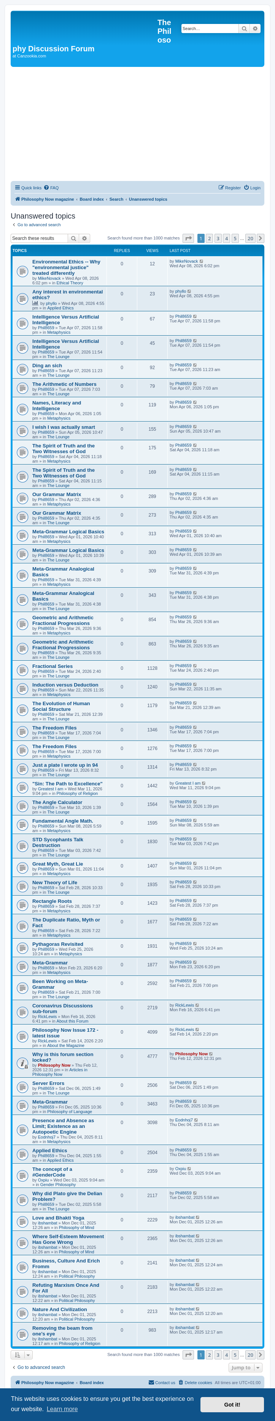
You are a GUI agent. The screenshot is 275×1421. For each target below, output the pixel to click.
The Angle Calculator (57, 802)
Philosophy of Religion (77, 793)
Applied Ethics (60, 308)
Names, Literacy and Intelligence (56, 405)
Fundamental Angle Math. (62, 821)
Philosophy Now (54, 1065)
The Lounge (58, 356)
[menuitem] (51, 187)
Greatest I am (51, 789)
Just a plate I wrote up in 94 (65, 765)
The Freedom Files (54, 728)
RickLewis (47, 1016)
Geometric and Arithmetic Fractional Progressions (63, 620)
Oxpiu (43, 1180)
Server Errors (48, 1083)
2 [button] (209, 238)
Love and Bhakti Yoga (58, 1218)
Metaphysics (58, 332)
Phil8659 (46, 327)
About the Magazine (65, 1045)
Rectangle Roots (52, 901)
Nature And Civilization (59, 1309)
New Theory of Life (54, 882)
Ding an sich (47, 365)
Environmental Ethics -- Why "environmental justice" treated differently (66, 267)
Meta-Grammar (50, 963)
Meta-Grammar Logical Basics (68, 531)
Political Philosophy (77, 1276)
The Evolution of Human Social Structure (61, 706)
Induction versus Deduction (65, 685)
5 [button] (235, 238)
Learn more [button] (62, 1409)
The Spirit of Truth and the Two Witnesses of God (63, 448)
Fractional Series (52, 666)
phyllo (51, 303)
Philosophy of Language (69, 1111)
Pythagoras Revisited (57, 944)
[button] (188, 238)
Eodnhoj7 (47, 1137)
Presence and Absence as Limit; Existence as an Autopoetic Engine (63, 1126)
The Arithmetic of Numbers (64, 384)
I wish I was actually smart (63, 427)
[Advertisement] (137, 124)
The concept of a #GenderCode (52, 1172)
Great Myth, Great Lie (57, 864)
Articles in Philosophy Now (59, 1072)
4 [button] (226, 238)
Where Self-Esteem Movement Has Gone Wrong (68, 1239)
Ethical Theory (70, 283)
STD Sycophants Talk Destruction (57, 842)
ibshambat (47, 1223)
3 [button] (218, 238)
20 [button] (250, 238)
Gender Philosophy (58, 1184)
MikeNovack (49, 278)
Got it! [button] (232, 1405)
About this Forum (73, 1021)
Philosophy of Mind (76, 1227)
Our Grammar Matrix (56, 494)
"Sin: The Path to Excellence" (67, 784)
